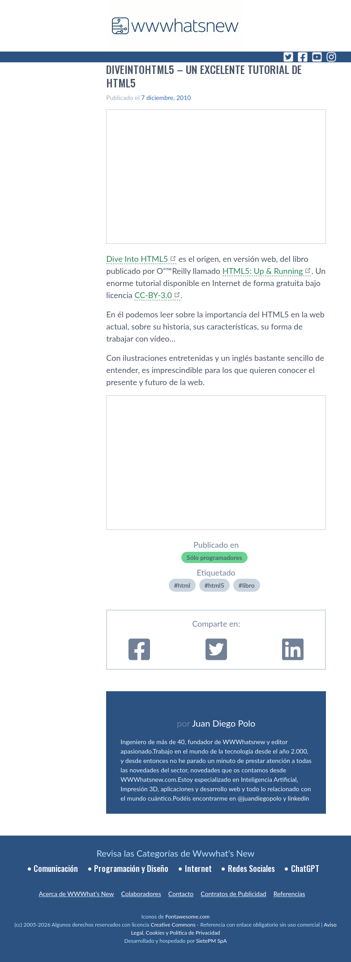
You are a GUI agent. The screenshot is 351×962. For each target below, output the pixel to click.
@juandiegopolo (260, 798)
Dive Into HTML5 (137, 259)
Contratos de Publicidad (233, 893)
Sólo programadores (214, 557)
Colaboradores (141, 893)
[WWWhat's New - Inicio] (175, 26)
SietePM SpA (211, 940)
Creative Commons (172, 924)
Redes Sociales (251, 868)
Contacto (180, 893)
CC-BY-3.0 (153, 295)
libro (248, 585)
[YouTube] (317, 57)
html (184, 585)
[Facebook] (302, 57)
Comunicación (56, 868)
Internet (198, 868)
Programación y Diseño (131, 868)
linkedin (298, 798)
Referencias (289, 893)
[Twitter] (288, 57)
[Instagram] (331, 57)
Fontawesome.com (187, 916)
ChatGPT (305, 868)
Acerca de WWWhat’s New (76, 893)
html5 (216, 585)
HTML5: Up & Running (263, 271)
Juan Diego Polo (224, 723)
